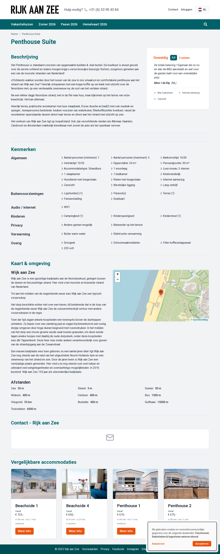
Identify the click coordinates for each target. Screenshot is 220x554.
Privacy (105, 549)
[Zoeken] (205, 24)
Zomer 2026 (47, 24)
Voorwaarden (90, 549)
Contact (173, 9)
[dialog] (182, 536)
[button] (161, 292)
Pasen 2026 (69, 24)
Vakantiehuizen (22, 24)
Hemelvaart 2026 (95, 24)
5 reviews (184, 57)
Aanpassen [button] (158, 543)
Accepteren (201, 543)
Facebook (118, 549)
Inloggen (186, 9)
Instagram (133, 549)
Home (14, 34)
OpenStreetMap (200, 320)
